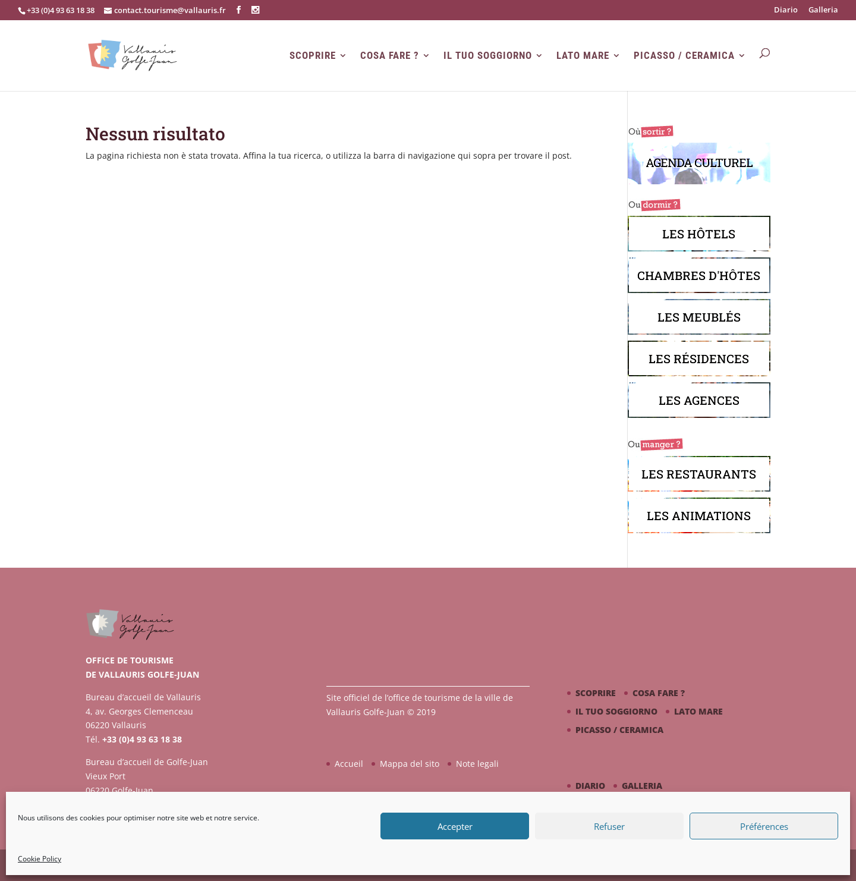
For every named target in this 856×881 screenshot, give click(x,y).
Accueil (349, 763)
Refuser (609, 826)
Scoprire (312, 55)
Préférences (764, 826)
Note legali (477, 763)
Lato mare (582, 55)
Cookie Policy (39, 859)
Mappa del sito (409, 763)
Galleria (823, 10)
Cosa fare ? (389, 55)
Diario (786, 10)
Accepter (455, 826)
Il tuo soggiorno (487, 55)
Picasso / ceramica (684, 55)
